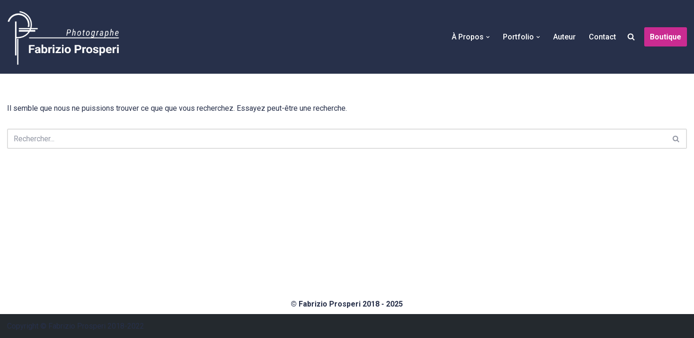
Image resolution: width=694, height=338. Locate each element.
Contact (602, 36)
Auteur (564, 36)
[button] (488, 37)
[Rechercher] (336, 139)
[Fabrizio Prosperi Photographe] (63, 36)
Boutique (665, 36)
